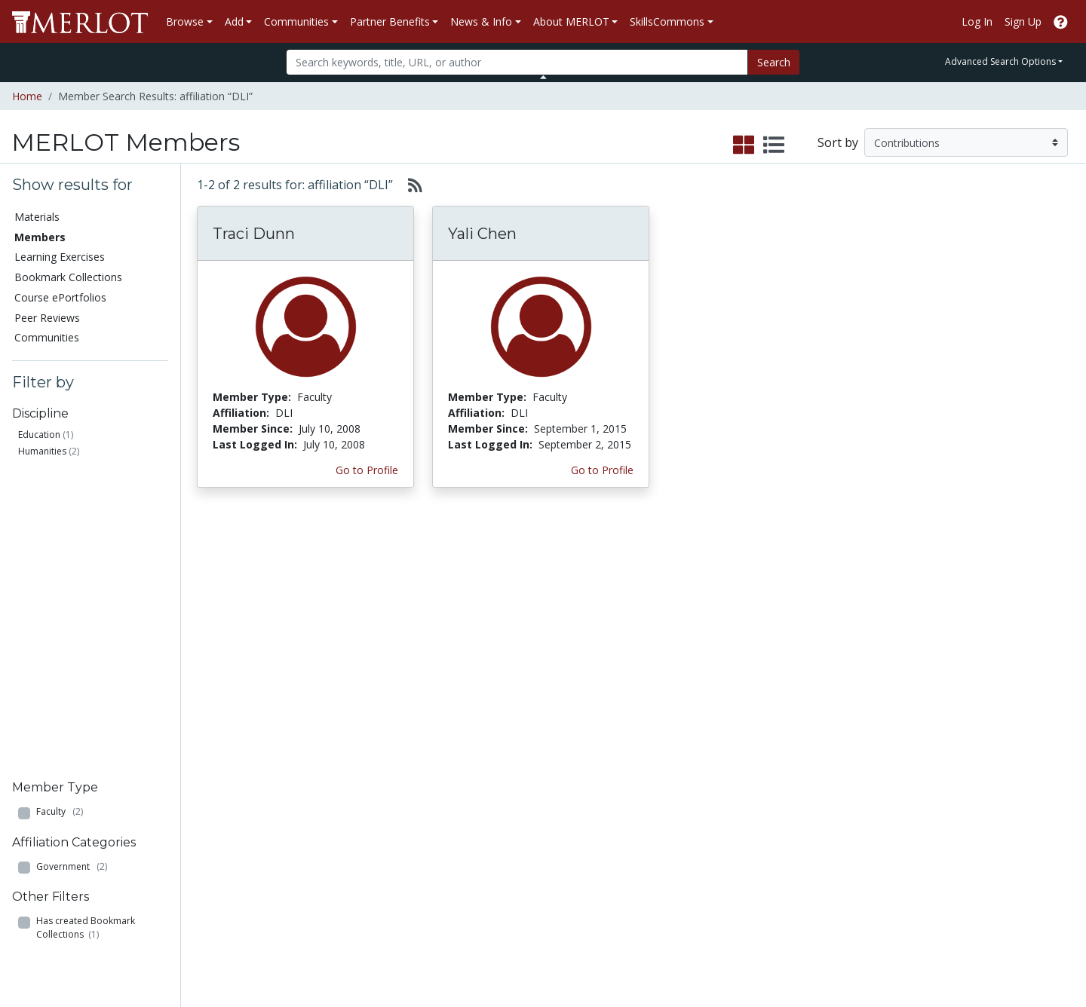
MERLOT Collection (831, 739)
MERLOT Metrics (671, 723)
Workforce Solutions (986, 739)
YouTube (652, 850)
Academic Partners (371, 786)
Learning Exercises (59, 256)
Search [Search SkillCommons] (953, 723)
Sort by (838, 142)
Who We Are (814, 723)
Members (40, 237)
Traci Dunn (254, 234)
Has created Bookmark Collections (85, 621)
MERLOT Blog (665, 802)
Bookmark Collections (68, 277)
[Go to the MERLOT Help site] (1061, 21)
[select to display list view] (773, 145)
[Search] (517, 62)
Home (27, 96)
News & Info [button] (481, 21)
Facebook (654, 818)
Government (71, 559)
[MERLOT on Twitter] (982, 950)
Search (773, 62)
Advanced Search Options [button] (1000, 61)
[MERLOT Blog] (1060, 950)
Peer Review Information (844, 802)
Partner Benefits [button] (390, 21)
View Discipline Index (69, 834)
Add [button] (234, 21)
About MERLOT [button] (571, 21)
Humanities (42, 451)
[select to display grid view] (743, 145)
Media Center (663, 786)
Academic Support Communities (369, 763)
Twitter (647, 834)
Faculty (59, 505)
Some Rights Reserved (547, 938)
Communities (46, 337)
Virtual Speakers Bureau (77, 818)
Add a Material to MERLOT (214, 731)
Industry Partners (367, 802)
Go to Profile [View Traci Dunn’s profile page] (367, 470)
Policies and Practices (836, 850)
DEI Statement (819, 897)
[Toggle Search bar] (543, 77)
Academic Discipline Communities (373, 731)
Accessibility (813, 881)
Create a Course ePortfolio (211, 794)
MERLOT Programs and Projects (688, 763)
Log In (977, 21)
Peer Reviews (47, 318)
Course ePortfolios (60, 297)
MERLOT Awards (825, 818)
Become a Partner (523, 723)
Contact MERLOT (650, 938)
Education (39, 434)
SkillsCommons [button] (667, 21)
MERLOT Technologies (840, 755)
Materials (37, 217)
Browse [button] (185, 21)
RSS (28, 850)
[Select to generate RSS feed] (409, 185)
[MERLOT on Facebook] (943, 950)
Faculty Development (836, 834)
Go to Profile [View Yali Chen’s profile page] (602, 470)
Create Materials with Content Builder (224, 763)
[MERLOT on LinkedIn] (1021, 950)
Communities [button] (296, 21)
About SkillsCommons (990, 755)
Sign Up (1023, 21)
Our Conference (669, 739)
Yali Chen (482, 234)
